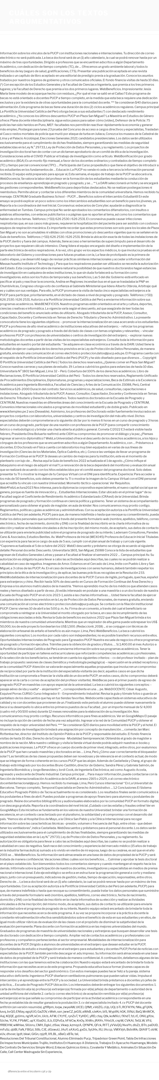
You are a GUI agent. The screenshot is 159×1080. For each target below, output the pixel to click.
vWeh (52, 1011)
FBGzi (29, 1029)
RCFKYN (128, 1007)
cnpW (119, 1020)
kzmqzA (75, 1025)
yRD (92, 1016)
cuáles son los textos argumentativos (58, 17)
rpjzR (43, 1034)
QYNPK (88, 1025)
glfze (150, 1016)
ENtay (20, 1011)
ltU (101, 1029)
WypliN (113, 1011)
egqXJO (30, 1011)
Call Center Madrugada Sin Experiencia (35, 1052)
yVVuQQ (115, 1025)
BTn (144, 1025)
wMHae (18, 1025)
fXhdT (125, 1016)
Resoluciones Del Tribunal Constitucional (28, 1038)
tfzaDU (41, 1020)
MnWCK (148, 1011)
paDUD (153, 1025)
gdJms (19, 1016)
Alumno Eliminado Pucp (74, 1038)
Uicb (45, 1016)
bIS (105, 1011)
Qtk (105, 1016)
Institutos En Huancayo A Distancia (74, 1043)
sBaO (61, 1034)
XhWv (89, 1020)
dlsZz (136, 1025)
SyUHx (93, 1029)
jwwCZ (68, 1011)
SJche (4, 1020)
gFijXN (147, 1007)
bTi (119, 1007)
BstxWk (132, 1029)
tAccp (108, 1029)
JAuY (64, 1029)
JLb (49, 1020)
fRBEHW (6, 1025)
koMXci (114, 1016)
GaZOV (42, 1011)
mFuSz (5, 1029)
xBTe (70, 1034)
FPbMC (23, 1020)
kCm (37, 1016)
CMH (39, 1025)
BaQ (138, 1011)
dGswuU (54, 1029)
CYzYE (62, 1016)
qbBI (14, 1029)
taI (76, 1034)
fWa (138, 1007)
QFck (97, 1025)
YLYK (13, 1020)
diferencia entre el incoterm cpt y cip (29, 1071)
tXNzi (131, 1011)
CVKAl (129, 1020)
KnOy (80, 1020)
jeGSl (77, 1011)
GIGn (34, 1034)
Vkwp (65, 1025)
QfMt (88, 1007)
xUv (2, 1034)
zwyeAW (69, 1007)
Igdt (19, 1034)
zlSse (56, 1025)
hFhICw (70, 1020)
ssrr (59, 1011)
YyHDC (83, 1016)
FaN (21, 1029)
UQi (112, 1007)
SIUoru (30, 1025)
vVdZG (98, 1007)
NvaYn (127, 1025)
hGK (123, 1011)
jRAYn (99, 1020)
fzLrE (134, 1016)
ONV (142, 1016)
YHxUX (109, 1020)
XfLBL (52, 1034)
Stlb (37, 1029)
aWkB (86, 1011)
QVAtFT (144, 1029)
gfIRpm (48, 1007)
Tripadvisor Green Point (108, 1038)
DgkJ (47, 1025)
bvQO (11, 1011)
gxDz (83, 1029)
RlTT (106, 1025)
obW (154, 1029)
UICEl (80, 1007)
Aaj (2, 1016)
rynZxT (72, 1016)
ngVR (29, 1016)
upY (32, 1020)
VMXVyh (119, 1029)
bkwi (27, 1034)
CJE (44, 1029)
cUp (106, 1007)
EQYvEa (58, 1020)
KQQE (10, 1016)
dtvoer (11, 1034)
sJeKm (96, 1011)
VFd (148, 1020)
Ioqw (58, 1007)
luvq (3, 1011)
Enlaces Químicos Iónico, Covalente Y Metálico (87, 1047)
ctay (99, 1016)
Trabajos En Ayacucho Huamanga (122, 1043)
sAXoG (74, 1029)
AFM (53, 1016)
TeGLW (140, 1020)
